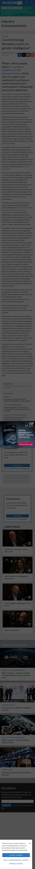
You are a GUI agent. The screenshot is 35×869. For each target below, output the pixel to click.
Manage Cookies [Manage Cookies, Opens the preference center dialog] (16, 863)
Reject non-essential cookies (16, 860)
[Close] (30, 843)
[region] (16, 854)
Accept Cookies (16, 855)
